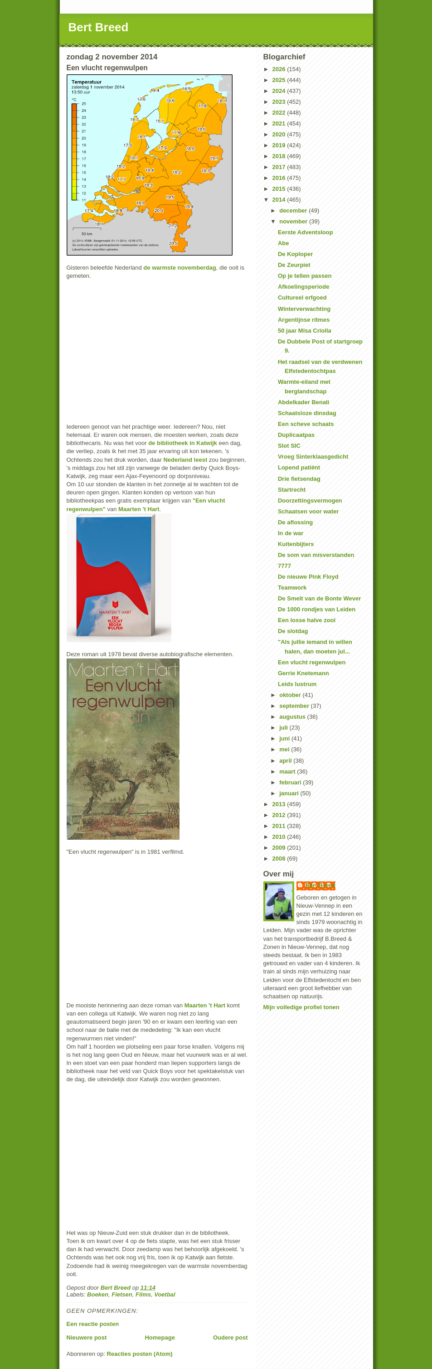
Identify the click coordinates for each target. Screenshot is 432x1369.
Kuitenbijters (296, 544)
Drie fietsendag (299, 478)
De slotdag (293, 631)
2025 (279, 80)
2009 (279, 847)
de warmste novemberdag (179, 267)
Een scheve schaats (306, 424)
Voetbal (164, 1294)
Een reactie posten (93, 1324)
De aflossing (295, 522)
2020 (279, 134)
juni (285, 738)
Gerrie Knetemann (303, 673)
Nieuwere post (87, 1337)
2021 (279, 123)
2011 (279, 825)
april (286, 760)
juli (284, 727)
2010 (279, 836)
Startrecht (292, 489)
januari (289, 793)
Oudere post (230, 1337)
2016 (279, 177)
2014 (279, 199)
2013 (279, 804)
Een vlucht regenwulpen (312, 662)
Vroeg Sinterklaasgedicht (313, 456)
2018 (279, 156)
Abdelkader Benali (303, 402)
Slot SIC (289, 445)
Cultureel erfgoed (302, 297)
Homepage (160, 1337)
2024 (279, 90)
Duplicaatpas (296, 434)
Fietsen (122, 1294)
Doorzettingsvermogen (310, 500)
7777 (284, 565)
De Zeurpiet (294, 264)
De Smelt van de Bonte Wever (319, 598)
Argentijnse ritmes (304, 319)
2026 (279, 69)
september (295, 705)
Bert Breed (98, 27)
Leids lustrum (297, 684)
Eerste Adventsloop (305, 232)
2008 (279, 858)
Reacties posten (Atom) (139, 1353)
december (294, 210)
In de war (290, 533)
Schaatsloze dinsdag (307, 413)
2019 (279, 145)
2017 (279, 167)
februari (291, 782)
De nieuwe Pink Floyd (308, 576)
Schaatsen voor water (308, 511)
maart (288, 771)
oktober (290, 695)
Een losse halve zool (306, 620)
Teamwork (292, 587)
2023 (279, 101)
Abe (283, 243)
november (294, 221)
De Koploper (295, 254)
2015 (279, 188)
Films (143, 1294)
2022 (279, 112)
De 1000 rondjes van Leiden (316, 609)
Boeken (97, 1294)
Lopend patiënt (299, 467)
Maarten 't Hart (139, 509)
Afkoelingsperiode (303, 286)
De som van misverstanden (316, 554)
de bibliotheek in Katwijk (182, 443)
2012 (279, 815)
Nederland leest (185, 459)
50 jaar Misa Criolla (304, 330)
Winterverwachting (304, 308)
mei (285, 749)
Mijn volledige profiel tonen (301, 1007)
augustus (293, 716)
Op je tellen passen (305, 275)
